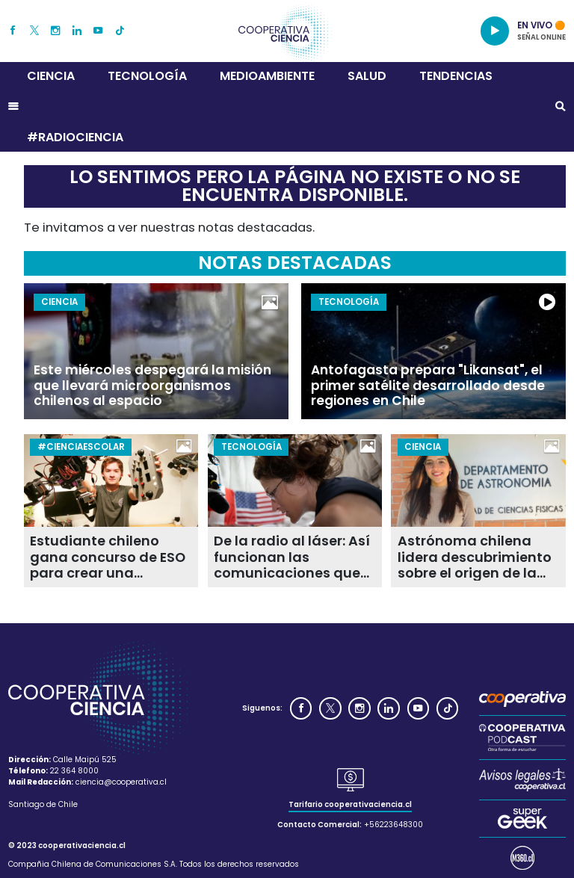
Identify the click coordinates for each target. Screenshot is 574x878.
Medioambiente (267, 75)
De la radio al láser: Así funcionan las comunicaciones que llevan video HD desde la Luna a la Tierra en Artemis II (292, 557)
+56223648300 (393, 824)
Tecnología (147, 75)
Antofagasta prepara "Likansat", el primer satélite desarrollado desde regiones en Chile (428, 385)
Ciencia (51, 75)
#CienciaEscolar (81, 447)
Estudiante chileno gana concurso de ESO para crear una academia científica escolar (107, 557)
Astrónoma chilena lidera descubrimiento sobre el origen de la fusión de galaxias (475, 557)
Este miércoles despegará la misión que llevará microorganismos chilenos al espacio (152, 385)
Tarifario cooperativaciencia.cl (350, 804)
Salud (367, 75)
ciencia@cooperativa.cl (121, 782)
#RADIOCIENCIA (75, 137)
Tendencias (456, 75)
